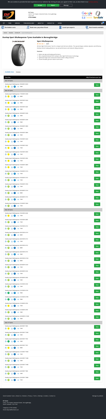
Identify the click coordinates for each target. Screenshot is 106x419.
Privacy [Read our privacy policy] (30, 396)
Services (17, 23)
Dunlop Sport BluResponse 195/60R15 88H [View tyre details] (16, 164)
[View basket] (102, 23)
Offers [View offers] (60, 23)
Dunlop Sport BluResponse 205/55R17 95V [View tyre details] (16, 339)
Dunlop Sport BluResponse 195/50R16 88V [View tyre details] (16, 219)
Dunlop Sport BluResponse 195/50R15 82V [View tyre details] (16, 145)
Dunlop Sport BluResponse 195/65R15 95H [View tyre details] (16, 184)
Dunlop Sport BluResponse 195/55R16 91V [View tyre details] (16, 226)
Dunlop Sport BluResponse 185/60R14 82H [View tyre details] (16, 84)
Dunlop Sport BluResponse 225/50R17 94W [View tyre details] (16, 364)
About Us (40, 23)
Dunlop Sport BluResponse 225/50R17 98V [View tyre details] (16, 371)
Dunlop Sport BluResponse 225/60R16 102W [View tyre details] (17, 316)
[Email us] (12, 409)
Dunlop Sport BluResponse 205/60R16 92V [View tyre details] (16, 271)
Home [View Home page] (5, 33)
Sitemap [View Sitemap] (40, 396)
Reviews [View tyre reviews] (18, 72)
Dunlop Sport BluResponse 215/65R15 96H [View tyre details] (16, 203)
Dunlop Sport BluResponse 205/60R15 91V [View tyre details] (16, 197)
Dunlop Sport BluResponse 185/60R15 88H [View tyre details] (16, 126)
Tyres (9, 23)
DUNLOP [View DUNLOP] (17, 33)
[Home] (3, 23)
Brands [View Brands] (11, 33)
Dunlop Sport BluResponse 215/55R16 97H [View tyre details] (16, 290)
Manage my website (97, 396)
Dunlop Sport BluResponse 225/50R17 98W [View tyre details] (16, 377)
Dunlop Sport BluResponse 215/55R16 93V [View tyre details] (16, 284)
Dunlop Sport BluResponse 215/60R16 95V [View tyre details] (16, 303)
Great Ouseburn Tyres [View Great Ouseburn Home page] (9, 396)
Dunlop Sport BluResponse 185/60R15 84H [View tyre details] (16, 113)
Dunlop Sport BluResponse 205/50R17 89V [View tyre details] (16, 326)
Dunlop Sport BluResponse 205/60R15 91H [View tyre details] (16, 190)
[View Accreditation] (98, 15)
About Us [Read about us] (18, 396)
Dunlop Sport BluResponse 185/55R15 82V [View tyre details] (16, 107)
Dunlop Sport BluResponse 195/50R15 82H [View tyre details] (16, 139)
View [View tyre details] (97, 85)
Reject (53, 5)
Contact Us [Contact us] (50, 23)
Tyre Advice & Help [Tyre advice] (28, 23)
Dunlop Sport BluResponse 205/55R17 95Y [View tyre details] (16, 345)
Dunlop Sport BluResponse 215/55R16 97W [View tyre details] (16, 297)
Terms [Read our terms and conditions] (35, 396)
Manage (66, 5)
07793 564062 (32, 17)
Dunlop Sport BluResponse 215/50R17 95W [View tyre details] (16, 351)
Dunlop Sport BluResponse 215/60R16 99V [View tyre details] (16, 309)
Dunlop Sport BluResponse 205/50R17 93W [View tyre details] (16, 332)
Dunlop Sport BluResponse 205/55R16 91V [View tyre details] (16, 239)
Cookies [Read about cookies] (46, 396)
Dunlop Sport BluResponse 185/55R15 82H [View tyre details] (16, 100)
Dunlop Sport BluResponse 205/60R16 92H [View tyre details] (16, 264)
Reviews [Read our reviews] (24, 396)
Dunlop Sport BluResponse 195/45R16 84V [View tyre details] (16, 213)
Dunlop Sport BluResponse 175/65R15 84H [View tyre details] (16, 94)
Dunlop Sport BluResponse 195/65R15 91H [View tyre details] (16, 171)
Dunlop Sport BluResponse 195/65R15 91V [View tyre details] (16, 177)
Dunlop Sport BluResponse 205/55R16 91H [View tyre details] (16, 232)
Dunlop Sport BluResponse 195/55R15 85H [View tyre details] (16, 152)
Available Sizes (9, 72)
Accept (40, 5)
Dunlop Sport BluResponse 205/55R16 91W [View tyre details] (16, 258)
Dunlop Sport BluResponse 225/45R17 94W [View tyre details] (16, 358)
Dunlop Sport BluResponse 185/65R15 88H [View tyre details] (16, 132)
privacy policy (93, 2)
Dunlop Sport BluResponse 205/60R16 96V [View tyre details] (16, 277)
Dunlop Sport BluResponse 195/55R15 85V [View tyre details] (16, 158)
